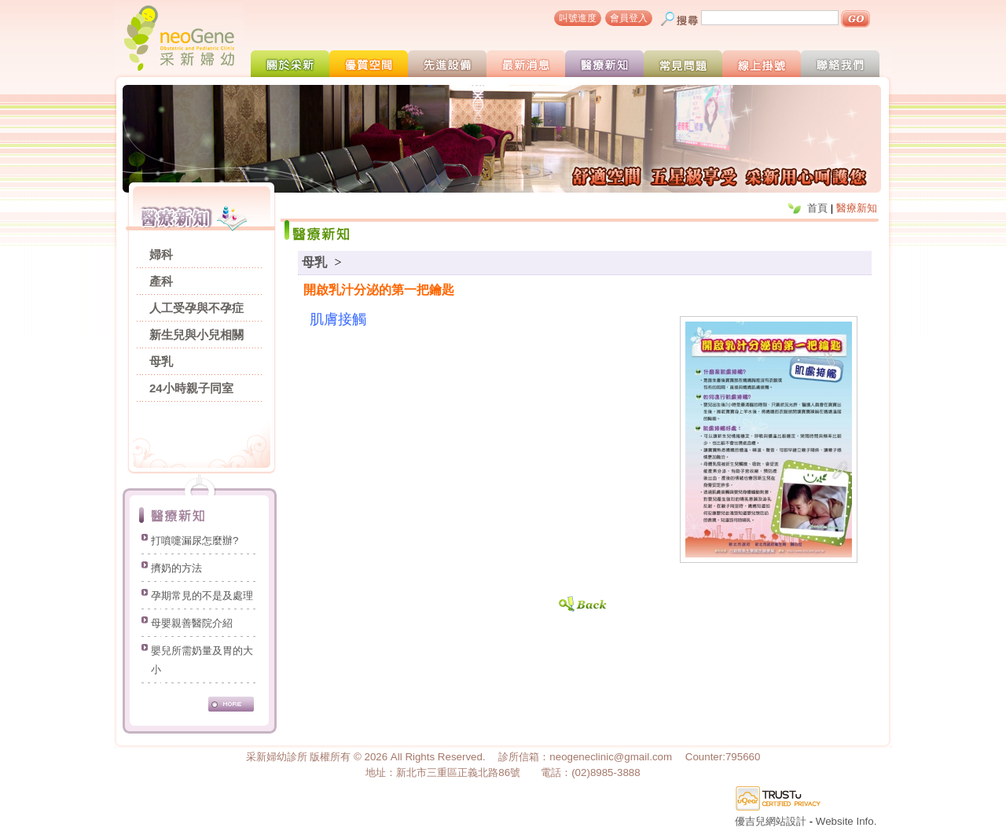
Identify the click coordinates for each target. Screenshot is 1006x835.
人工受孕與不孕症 (196, 308)
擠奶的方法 (176, 570)
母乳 (161, 361)
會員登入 (629, 18)
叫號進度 (578, 18)
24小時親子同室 (191, 388)
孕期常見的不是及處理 (202, 597)
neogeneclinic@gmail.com (610, 757)
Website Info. (846, 821)
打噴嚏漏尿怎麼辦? (194, 542)
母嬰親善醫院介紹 (192, 625)
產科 (161, 281)
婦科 (161, 254)
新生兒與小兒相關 (196, 334)
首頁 (817, 208)
